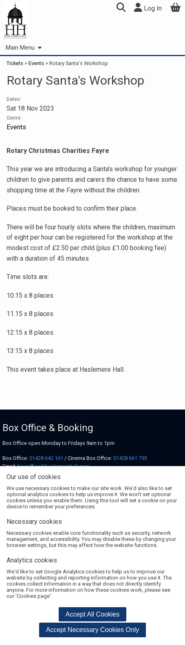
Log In (148, 7)
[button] (121, 8)
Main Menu (23, 47)
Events (36, 63)
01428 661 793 (130, 458)
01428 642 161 (46, 458)
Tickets (15, 63)
